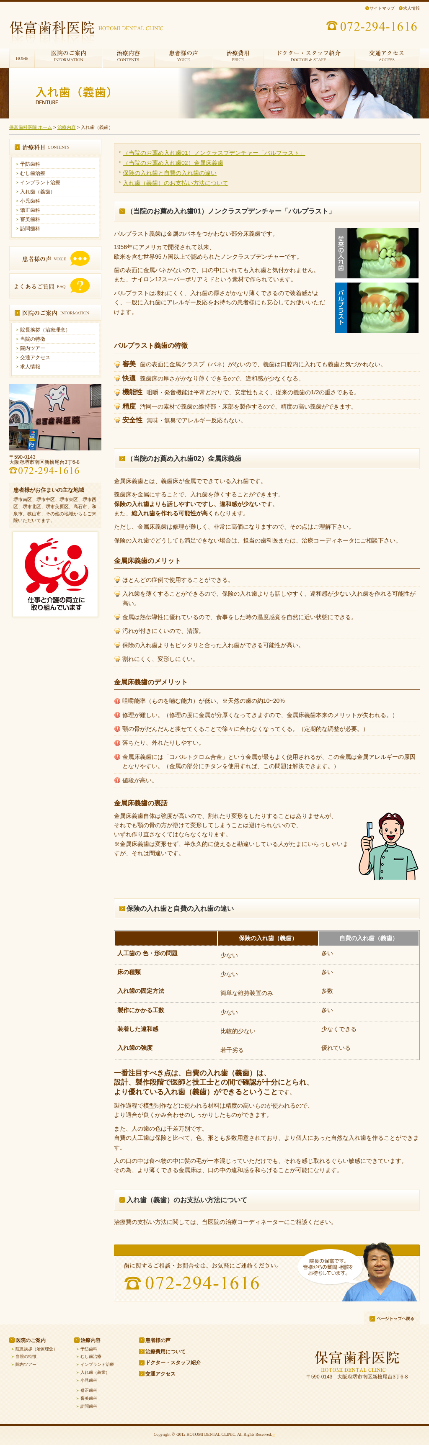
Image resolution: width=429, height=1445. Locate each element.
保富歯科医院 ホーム (30, 127)
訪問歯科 (30, 228)
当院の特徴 (32, 339)
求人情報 (411, 8)
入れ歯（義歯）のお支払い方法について (175, 183)
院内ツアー (32, 348)
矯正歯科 (30, 210)
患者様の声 (158, 1340)
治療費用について (165, 1352)
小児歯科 (30, 201)
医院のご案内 (31, 1340)
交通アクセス (35, 357)
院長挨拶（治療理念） (45, 330)
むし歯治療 (32, 173)
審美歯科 (30, 219)
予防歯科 (30, 164)
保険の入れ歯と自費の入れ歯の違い (170, 173)
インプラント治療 (40, 182)
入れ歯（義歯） (37, 192)
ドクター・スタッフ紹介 (173, 1362)
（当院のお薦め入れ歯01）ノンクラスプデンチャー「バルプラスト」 (214, 152)
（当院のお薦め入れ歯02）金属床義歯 (173, 162)
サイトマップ (382, 8)
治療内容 (66, 127)
